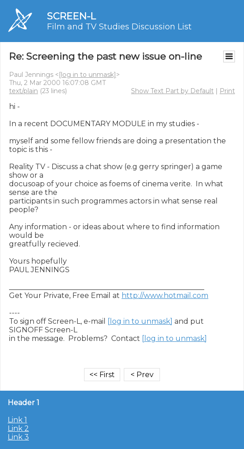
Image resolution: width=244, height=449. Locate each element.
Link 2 (18, 428)
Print (227, 91)
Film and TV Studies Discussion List (119, 27)
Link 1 (17, 420)
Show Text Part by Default (172, 91)
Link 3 (18, 437)
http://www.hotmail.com (165, 295)
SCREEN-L (71, 16)
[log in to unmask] (87, 75)
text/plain (23, 91)
